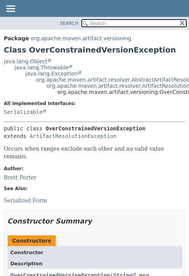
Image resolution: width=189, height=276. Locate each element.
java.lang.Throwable (41, 67)
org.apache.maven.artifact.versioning (81, 38)
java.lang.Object (25, 61)
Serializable (23, 112)
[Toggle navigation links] (10, 9)
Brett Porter (20, 177)
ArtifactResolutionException (72, 136)
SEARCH (69, 23)
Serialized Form (25, 200)
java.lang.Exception (51, 74)
